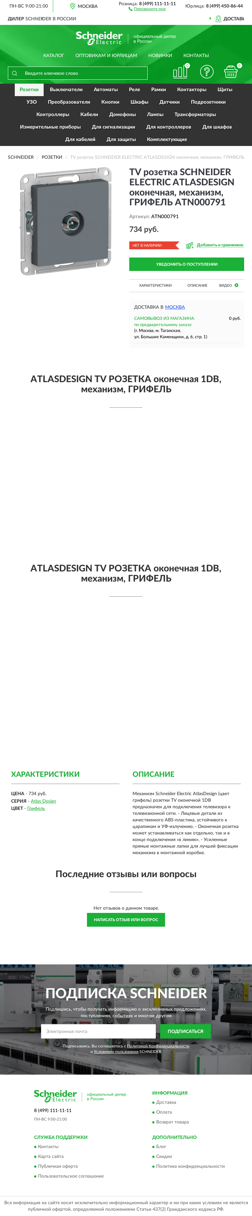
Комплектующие (167, 139)
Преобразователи (69, 102)
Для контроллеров (168, 127)
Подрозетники (208, 102)
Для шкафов (217, 127)
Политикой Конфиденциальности (158, 1046)
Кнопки (110, 102)
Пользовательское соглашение (71, 1176)
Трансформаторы (195, 114)
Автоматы (106, 89)
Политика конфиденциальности (190, 1166)
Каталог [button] (53, 55)
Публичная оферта (58, 1166)
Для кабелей (80, 139)
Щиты (225, 89)
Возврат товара (172, 1122)
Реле (134, 89)
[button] (147, 8)
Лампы (155, 114)
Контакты (196, 55)
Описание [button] (197, 285)
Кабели (89, 114)
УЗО (32, 102)
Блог (161, 1147)
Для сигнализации (113, 127)
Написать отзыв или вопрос (126, 920)
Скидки (164, 1157)
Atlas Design (43, 801)
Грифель (36, 808)
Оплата (164, 1112)
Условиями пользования (116, 1052)
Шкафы (139, 102)
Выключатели (66, 89)
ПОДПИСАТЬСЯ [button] (185, 1031)
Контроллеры (52, 114)
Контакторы (191, 89)
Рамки (158, 89)
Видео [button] (228, 285)
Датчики (169, 102)
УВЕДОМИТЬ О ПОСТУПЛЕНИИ (187, 264)
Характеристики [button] (155, 285)
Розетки (29, 89)
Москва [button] (175, 307)
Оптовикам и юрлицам (106, 55)
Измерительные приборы (50, 127)
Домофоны (122, 114)
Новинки (160, 55)
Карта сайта (51, 1157)
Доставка (166, 1102)
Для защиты (121, 139)
